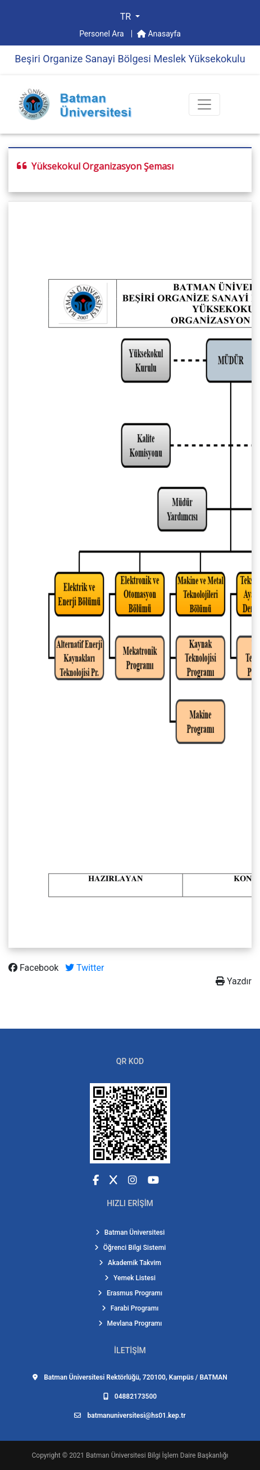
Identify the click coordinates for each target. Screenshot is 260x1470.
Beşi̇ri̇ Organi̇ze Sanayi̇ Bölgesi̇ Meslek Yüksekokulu (130, 59)
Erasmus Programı (130, 1293)
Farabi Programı (130, 1308)
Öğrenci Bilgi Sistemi (130, 1248)
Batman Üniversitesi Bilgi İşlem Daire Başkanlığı (157, 1455)
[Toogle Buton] (204, 104)
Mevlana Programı (130, 1323)
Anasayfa (159, 33)
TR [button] (126, 16)
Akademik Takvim (130, 1263)
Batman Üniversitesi (130, 1232)
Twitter (84, 967)
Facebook (34, 967)
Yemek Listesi (130, 1278)
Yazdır (234, 981)
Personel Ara (102, 33)
